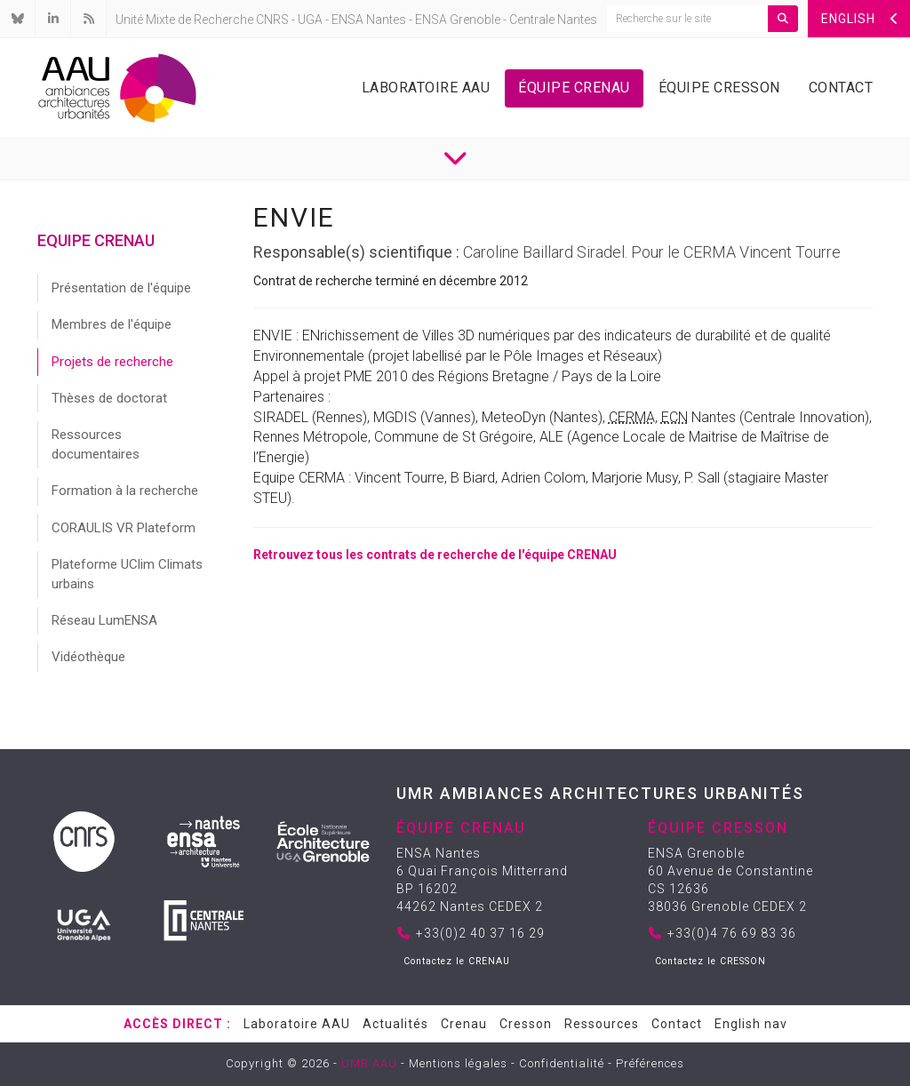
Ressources (601, 1024)
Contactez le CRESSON (710, 961)
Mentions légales (458, 1063)
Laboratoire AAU (426, 87)
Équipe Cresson (719, 87)
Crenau (464, 1024)
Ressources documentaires (96, 444)
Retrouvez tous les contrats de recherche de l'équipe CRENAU (435, 554)
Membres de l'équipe (112, 324)
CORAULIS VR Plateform (124, 528)
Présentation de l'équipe (121, 288)
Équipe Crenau (574, 87)
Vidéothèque (88, 657)
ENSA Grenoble (457, 19)
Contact (841, 87)
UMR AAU (369, 1063)
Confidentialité (561, 1063)
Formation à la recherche (125, 491)
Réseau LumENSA (104, 620)
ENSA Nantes (368, 19)
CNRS (272, 19)
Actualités (395, 1024)
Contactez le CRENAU (456, 961)
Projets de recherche (112, 362)
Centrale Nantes (553, 19)
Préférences (650, 1063)
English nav (750, 1024)
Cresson (525, 1024)
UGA (310, 19)
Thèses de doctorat (109, 398)
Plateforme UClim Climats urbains (127, 573)
